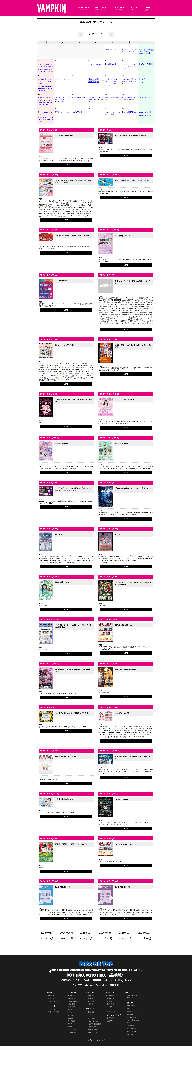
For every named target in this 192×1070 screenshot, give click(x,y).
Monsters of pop (93, 82)
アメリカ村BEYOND (133, 1044)
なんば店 (70, 1042)
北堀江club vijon (131, 1055)
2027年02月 (105, 962)
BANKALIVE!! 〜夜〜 (146, 115)
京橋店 (70, 1048)
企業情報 (49, 1016)
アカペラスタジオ (111, 1016)
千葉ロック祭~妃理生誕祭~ (112, 99)
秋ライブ (142, 82)
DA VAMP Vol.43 (110, 64)
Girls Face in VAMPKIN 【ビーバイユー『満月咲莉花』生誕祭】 (146, 51)
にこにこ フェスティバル (62, 80)
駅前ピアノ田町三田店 (94, 1048)
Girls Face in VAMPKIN (146, 64)
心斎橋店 (70, 1036)
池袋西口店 (71, 1019)
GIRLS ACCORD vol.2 (79, 97)
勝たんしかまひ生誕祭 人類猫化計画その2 (129, 50)
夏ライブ (142, 79)
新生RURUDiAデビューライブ (45, 113)
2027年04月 (144, 962)
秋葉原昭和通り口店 (74, 1025)
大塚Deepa (130, 1038)
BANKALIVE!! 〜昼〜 (146, 112)
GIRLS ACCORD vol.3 (129, 112)
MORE (66, 165)
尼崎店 (70, 1050)
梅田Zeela (130, 1047)
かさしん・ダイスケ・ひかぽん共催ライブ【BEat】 (129, 66)
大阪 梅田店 (71, 1028)
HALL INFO (101, 9)
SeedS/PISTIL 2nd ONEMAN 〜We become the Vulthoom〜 (45, 102)
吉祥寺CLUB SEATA (133, 1035)
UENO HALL (130, 1022)
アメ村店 (70, 1039)
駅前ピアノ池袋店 (93, 1053)
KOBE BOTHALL (132, 1019)
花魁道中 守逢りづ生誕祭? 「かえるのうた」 (112, 113)
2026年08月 (105, 956)
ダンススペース (91, 1016)
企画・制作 (51, 1033)
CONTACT (148, 9)
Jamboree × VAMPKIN (112, 49)
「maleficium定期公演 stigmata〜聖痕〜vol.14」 (129, 81)
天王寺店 (70, 1033)
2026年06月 (66, 956)
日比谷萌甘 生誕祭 (44, 97)
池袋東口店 (110, 1022)
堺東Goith (130, 1058)
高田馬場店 (71, 1022)
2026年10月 (144, 956)
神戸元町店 (91, 1025)
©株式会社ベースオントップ (96, 1064)
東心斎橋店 (71, 1045)
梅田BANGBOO (131, 1041)
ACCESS (134, 9)
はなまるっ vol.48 (144, 97)
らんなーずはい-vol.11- (96, 64)
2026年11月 (47, 962)
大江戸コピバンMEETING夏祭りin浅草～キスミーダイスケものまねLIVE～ (112, 82)
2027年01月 (86, 962)
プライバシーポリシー (55, 1025)
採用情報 (51, 1022)
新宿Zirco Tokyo (131, 1033)
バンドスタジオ (71, 1016)
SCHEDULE (84, 9)
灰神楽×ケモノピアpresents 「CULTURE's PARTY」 (45, 119)
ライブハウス (129, 1027)
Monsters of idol (93, 79)
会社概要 (51, 1019)
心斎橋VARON (131, 1049)
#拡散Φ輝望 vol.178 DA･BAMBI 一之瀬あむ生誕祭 (45, 81)
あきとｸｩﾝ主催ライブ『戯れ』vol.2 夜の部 (45, 70)
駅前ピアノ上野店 (93, 1045)
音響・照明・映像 (53, 1036)
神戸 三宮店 (71, 1031)
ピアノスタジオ (91, 1033)
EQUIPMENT (119, 9)
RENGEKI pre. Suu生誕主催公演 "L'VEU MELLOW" (95, 99)
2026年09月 (125, 956)
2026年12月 (66, 962)
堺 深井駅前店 (72, 1056)
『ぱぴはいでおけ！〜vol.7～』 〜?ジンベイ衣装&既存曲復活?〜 (62, 100)
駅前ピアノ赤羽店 (93, 1056)
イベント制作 (51, 1030)
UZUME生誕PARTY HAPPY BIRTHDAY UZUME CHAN (45, 88)
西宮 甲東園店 (72, 1053)
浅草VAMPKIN (131, 1030)
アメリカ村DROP (132, 1052)
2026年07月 (86, 956)
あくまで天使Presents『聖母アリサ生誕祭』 (129, 99)
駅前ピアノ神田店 (93, 1051)
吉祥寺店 (90, 1022)
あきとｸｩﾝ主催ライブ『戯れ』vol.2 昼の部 (45, 65)
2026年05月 (47, 956)
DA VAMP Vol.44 (77, 112)
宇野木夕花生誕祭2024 (62, 112)
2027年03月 (125, 962)
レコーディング (110, 1035)
